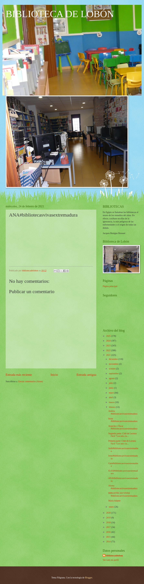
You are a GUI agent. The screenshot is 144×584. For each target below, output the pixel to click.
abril (111, 397)
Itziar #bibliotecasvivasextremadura (122, 420)
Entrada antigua (86, 374)
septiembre (114, 373)
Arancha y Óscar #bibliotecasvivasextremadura (122, 427)
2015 (108, 537)
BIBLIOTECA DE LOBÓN (60, 14)
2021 (108, 355)
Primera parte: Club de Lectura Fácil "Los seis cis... (122, 442)
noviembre (114, 364)
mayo (111, 393)
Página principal (110, 286)
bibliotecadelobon (114, 555)
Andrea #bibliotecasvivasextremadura (122, 412)
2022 (108, 350)
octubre (112, 368)
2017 (108, 527)
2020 (108, 513)
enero (111, 507)
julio (111, 383)
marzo (112, 402)
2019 (108, 517)
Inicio (54, 374)
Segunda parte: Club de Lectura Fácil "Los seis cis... (122, 434)
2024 (108, 341)
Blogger (88, 577)
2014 (108, 541)
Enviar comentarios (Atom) (30, 381)
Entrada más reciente (19, 374)
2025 (108, 336)
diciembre (113, 359)
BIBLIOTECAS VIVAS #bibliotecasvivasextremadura (122, 494)
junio (111, 388)
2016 (108, 532)
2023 (108, 345)
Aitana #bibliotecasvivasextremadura (122, 487)
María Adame (114, 500)
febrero (112, 407)
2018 (108, 522)
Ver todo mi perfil (111, 560)
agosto (112, 378)
